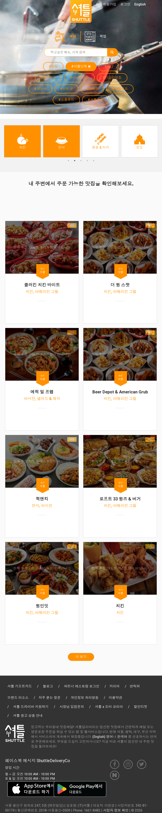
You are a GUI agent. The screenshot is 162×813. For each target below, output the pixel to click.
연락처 (135, 686)
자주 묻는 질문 (50, 698)
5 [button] (94, 161)
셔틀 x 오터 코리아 (109, 707)
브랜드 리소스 (17, 698)
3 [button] (81, 161)
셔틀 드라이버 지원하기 (31, 707)
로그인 (125, 4)
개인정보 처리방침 (85, 698)
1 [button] (68, 161)
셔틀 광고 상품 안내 (28, 716)
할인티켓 (140, 707)
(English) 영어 (102, 737)
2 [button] (75, 161)
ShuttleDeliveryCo (53, 760)
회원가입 (109, 4)
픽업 (103, 36)
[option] (22, 141)
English (140, 4)
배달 (72, 36)
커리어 (114, 686)
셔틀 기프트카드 (19, 686)
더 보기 (81, 657)
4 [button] (87, 161)
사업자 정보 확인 (115, 810)
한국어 (122, 737)
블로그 (48, 686)
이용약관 (115, 698)
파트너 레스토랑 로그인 (81, 686)
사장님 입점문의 (71, 707)
